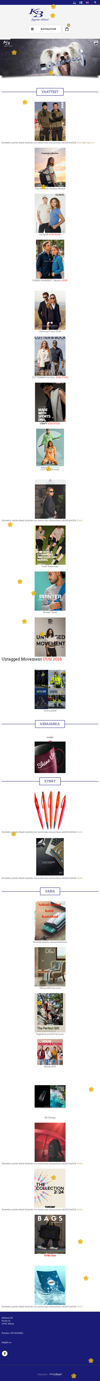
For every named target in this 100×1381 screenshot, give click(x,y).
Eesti (79, 142)
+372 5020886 (16, 1333)
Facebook (5, 1353)
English (89, 142)
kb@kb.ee (6, 1342)
